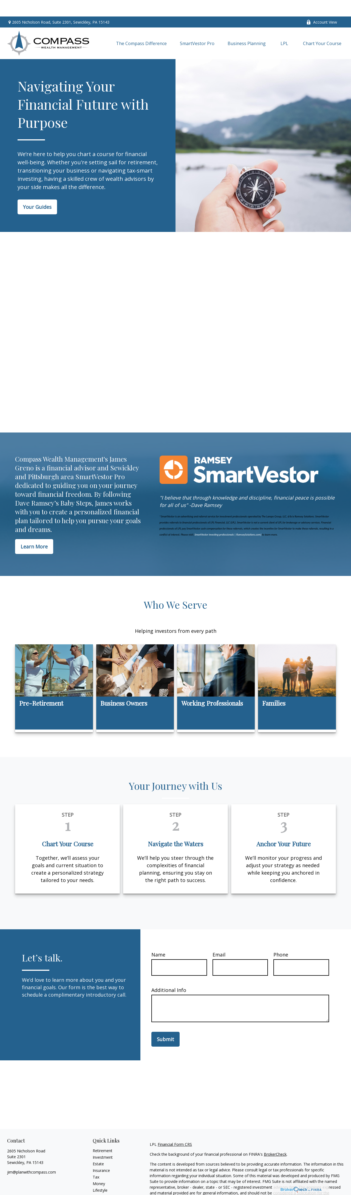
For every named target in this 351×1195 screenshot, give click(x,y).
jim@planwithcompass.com (31, 1155)
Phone (280, 938)
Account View (321, 5)
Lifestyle (100, 1173)
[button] (141, 27)
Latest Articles (105, 1180)
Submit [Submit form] (165, 1022)
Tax (96, 1160)
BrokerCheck (275, 1137)
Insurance (101, 1154)
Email (219, 938)
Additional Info (168, 973)
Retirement (102, 1134)
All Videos (101, 1187)
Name (158, 938)
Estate (98, 1147)
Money (99, 1167)
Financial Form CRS (175, 1127)
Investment (103, 1140)
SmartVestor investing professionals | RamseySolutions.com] (227, 518)
